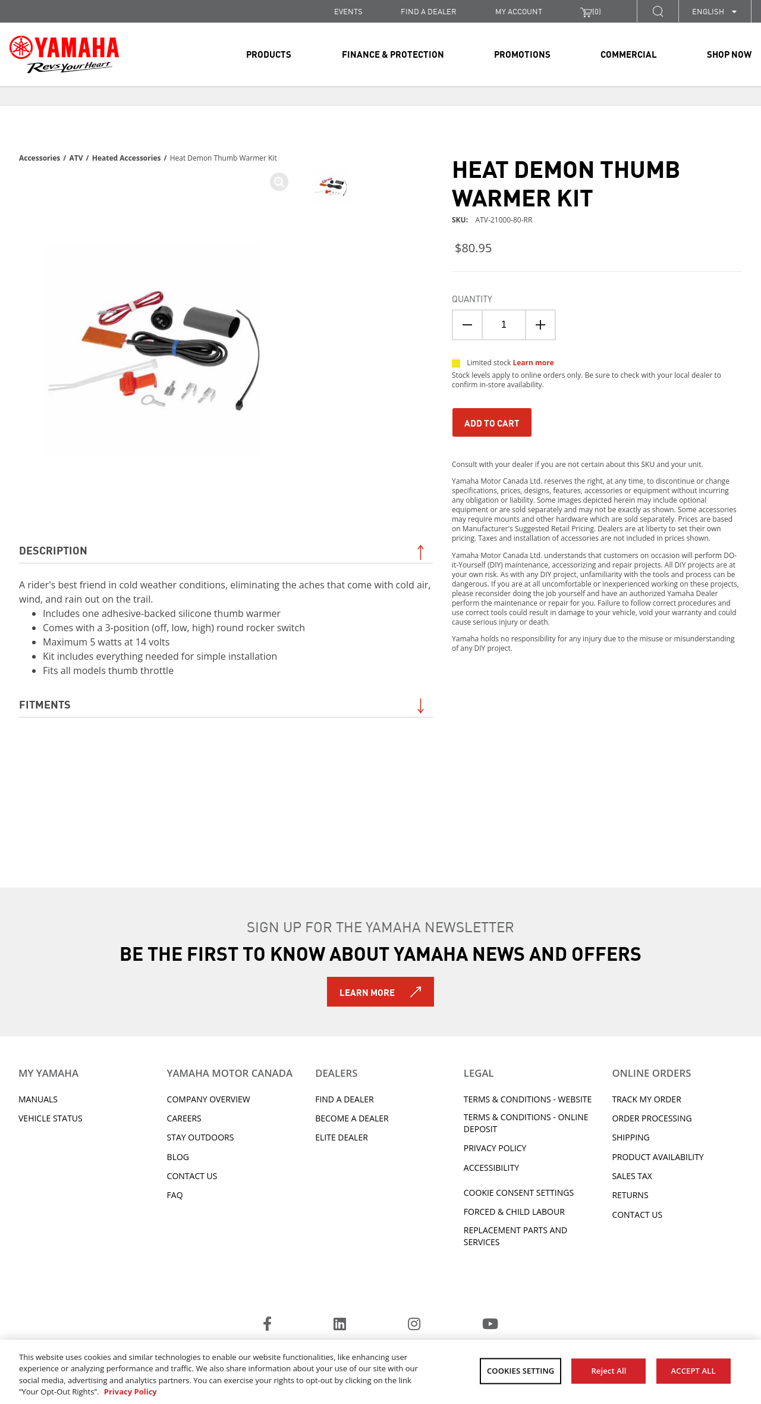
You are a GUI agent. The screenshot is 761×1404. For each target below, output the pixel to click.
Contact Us (192, 1176)
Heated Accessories (126, 158)
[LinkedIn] (340, 1325)
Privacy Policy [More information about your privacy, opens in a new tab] (130, 1391)
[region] (380, 1372)
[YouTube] (490, 1325)
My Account (518, 11)
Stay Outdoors (200, 1137)
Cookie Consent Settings (519, 1192)
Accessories (39, 158)
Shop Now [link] (729, 53)
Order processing (651, 1118)
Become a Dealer (352, 1118)
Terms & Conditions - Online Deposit (526, 1123)
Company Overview (208, 1099)
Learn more (533, 363)
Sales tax (632, 1176)
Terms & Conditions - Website (528, 1099)
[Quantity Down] (467, 325)
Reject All (608, 1370)
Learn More (367, 991)
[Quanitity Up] (540, 325)
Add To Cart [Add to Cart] (492, 422)
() (590, 11)
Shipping (630, 1137)
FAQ (175, 1195)
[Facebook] (267, 1325)
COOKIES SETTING (520, 1370)
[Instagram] (414, 1325)
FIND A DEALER (429, 11)
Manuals (38, 1099)
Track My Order (646, 1099)
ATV (76, 158)
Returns (630, 1195)
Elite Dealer (341, 1137)
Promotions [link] (522, 53)
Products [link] (268, 53)
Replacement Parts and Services (515, 1236)
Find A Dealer (344, 1099)
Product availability (657, 1156)
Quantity (472, 298)
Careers (184, 1118)
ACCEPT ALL (693, 1370)
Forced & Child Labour (514, 1211)
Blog (178, 1156)
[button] (657, 11)
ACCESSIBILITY (491, 1167)
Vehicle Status (50, 1118)
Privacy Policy (495, 1148)
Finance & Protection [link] (393, 53)
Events (348, 11)
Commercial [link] (628, 53)
